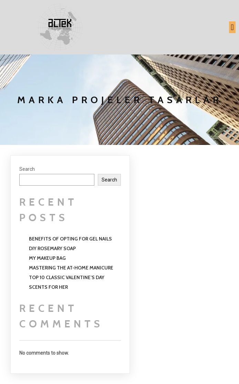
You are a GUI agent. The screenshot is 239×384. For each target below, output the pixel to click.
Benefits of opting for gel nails (70, 239)
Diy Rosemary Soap (52, 248)
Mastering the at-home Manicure (71, 268)
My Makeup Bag (47, 258)
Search (27, 169)
